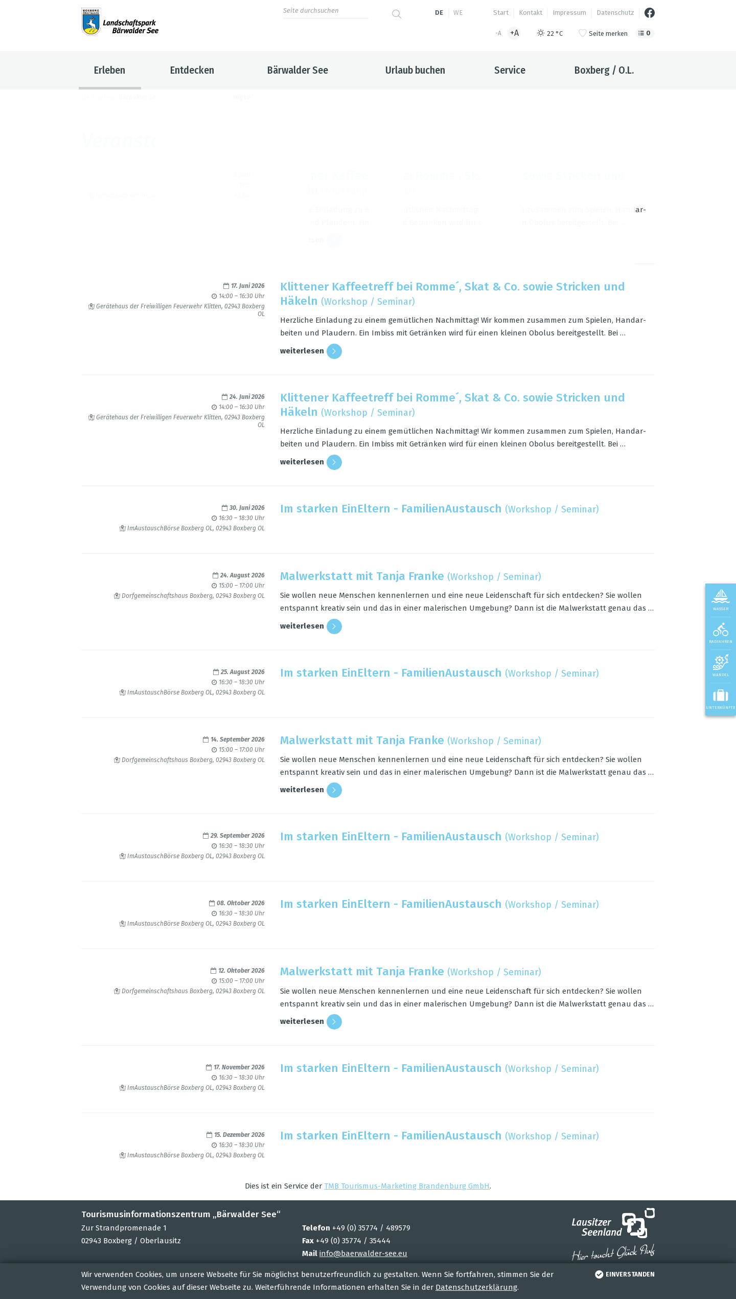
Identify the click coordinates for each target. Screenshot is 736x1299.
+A (514, 33)
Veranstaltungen (224, 97)
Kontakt (530, 12)
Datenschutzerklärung (476, 1287)
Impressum (569, 12)
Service (509, 70)
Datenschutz (615, 12)
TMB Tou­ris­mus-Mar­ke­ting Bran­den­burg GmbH (407, 1186)
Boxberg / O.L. (604, 70)
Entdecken (192, 70)
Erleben (109, 70)
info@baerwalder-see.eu (363, 1253)
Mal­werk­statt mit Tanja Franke (362, 576)
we (458, 12)
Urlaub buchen (415, 70)
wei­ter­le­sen (311, 240)
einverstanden (624, 1274)
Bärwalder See (297, 70)
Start (501, 12)
